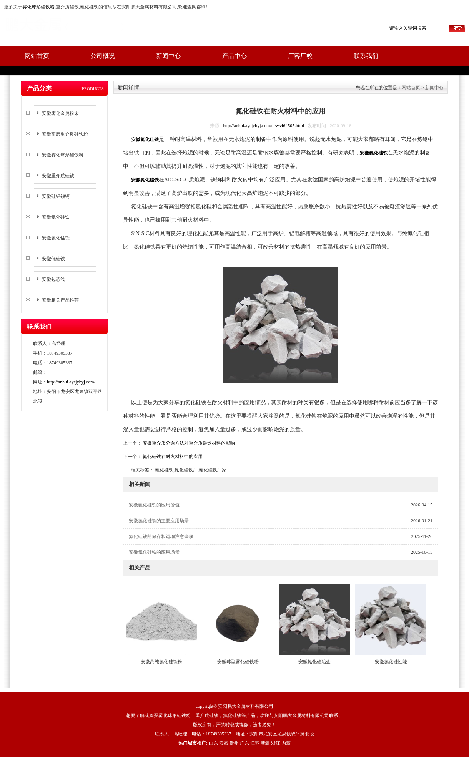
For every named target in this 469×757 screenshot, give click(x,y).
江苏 (254, 743)
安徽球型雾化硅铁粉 (238, 661)
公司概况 (102, 56)
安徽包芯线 (53, 279)
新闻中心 (168, 56)
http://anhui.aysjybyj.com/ (71, 382)
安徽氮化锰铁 (56, 238)
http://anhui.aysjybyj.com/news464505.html (263, 125)
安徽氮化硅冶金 (314, 661)
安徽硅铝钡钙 (56, 196)
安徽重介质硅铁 (58, 175)
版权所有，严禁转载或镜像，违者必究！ (234, 724)
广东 (244, 743)
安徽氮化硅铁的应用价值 (154, 505)
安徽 (223, 743)
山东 (213, 743)
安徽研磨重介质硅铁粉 (65, 134)
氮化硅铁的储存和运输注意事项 (161, 536)
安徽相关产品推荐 (60, 300)
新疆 (265, 743)
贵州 (234, 743)
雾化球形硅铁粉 (38, 7)
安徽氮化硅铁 (56, 217)
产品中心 (234, 56)
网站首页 (37, 56)
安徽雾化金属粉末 (60, 113)
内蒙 (286, 743)
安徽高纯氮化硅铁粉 (161, 661)
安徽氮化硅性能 (391, 661)
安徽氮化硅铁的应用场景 (154, 552)
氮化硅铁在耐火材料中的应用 (172, 456)
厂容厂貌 (300, 56)
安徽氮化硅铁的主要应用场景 (159, 520)
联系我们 (366, 56)
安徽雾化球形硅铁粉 (62, 155)
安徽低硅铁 (53, 258)
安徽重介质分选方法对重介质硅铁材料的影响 (188, 443)
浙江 (275, 743)
